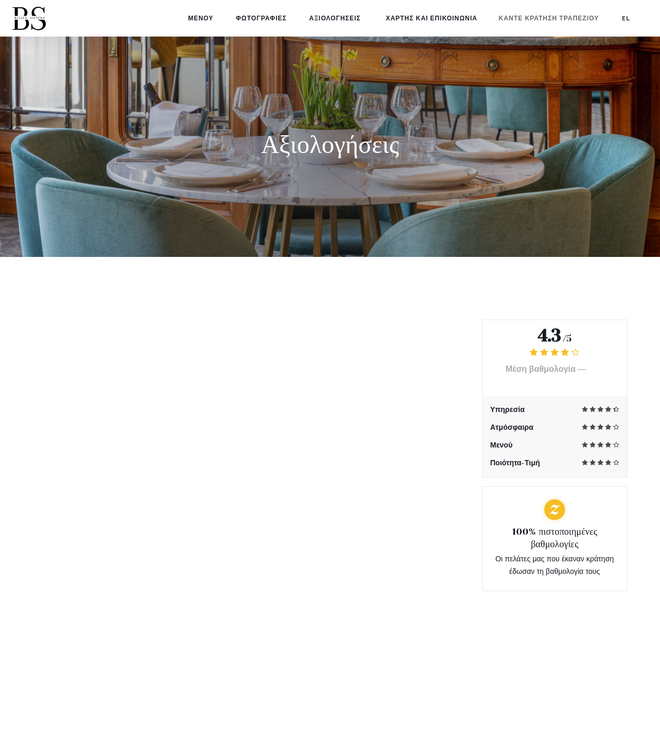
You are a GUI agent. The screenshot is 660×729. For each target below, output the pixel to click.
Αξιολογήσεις (335, 18)
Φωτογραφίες (266, 18)
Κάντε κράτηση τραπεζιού (549, 18)
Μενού (205, 18)
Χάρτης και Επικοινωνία (431, 18)
